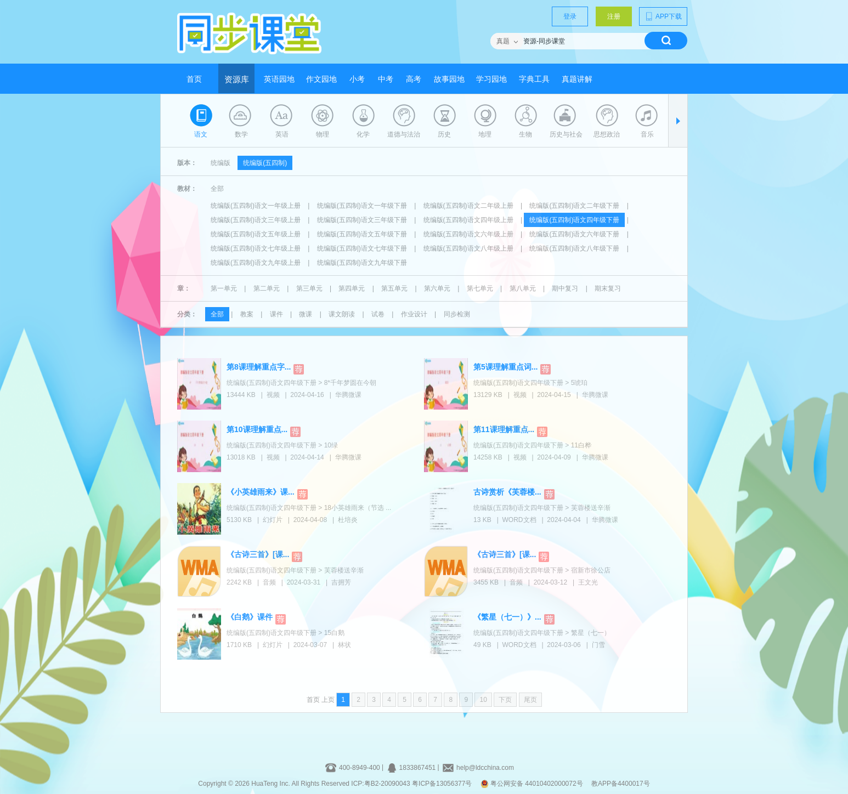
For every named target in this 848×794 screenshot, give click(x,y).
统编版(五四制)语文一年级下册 (362, 205)
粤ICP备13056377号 (442, 783)
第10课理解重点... (257, 429)
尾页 (530, 700)
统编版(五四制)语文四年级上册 (468, 220)
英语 (282, 134)
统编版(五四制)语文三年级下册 (362, 220)
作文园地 (321, 79)
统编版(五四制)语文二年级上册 (468, 205)
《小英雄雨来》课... (261, 491)
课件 (276, 314)
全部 (217, 188)
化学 (363, 134)
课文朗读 (342, 314)
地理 (484, 134)
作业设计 (414, 314)
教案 (246, 314)
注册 (613, 16)
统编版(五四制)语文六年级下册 (574, 234)
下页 (505, 700)
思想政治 (606, 134)
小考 (357, 79)
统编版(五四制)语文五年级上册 (256, 234)
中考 (385, 79)
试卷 (378, 314)
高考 (413, 79)
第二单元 (266, 288)
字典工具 (534, 79)
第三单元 (309, 288)
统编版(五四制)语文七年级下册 (362, 248)
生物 (525, 134)
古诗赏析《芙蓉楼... (507, 491)
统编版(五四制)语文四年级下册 (574, 220)
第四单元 (351, 288)
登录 (569, 16)
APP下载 (663, 16)
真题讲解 (577, 79)
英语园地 (279, 79)
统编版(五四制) (265, 163)
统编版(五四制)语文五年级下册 (362, 234)
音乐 (647, 134)
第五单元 (394, 288)
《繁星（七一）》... (507, 616)
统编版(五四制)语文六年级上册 (468, 234)
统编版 (220, 163)
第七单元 (480, 288)
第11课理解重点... (503, 429)
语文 (200, 134)
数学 (241, 134)
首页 (194, 79)
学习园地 (491, 79)
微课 (305, 314)
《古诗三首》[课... (258, 554)
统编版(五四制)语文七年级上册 (256, 248)
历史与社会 (566, 134)
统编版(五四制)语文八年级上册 (468, 248)
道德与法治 (403, 134)
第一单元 (224, 288)
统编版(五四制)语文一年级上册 (256, 205)
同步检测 (457, 314)
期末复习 (608, 288)
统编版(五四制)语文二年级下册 (574, 205)
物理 (322, 134)
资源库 (236, 79)
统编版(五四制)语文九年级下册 (362, 262)
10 (483, 700)
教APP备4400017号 (620, 783)
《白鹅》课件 (250, 616)
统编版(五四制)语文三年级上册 (256, 220)
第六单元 (437, 288)
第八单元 (523, 288)
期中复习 (565, 288)
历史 (444, 134)
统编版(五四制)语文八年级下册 (574, 248)
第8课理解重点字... (259, 366)
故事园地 (449, 79)
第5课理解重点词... (505, 366)
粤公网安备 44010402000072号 (532, 783)
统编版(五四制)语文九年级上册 (256, 262)
